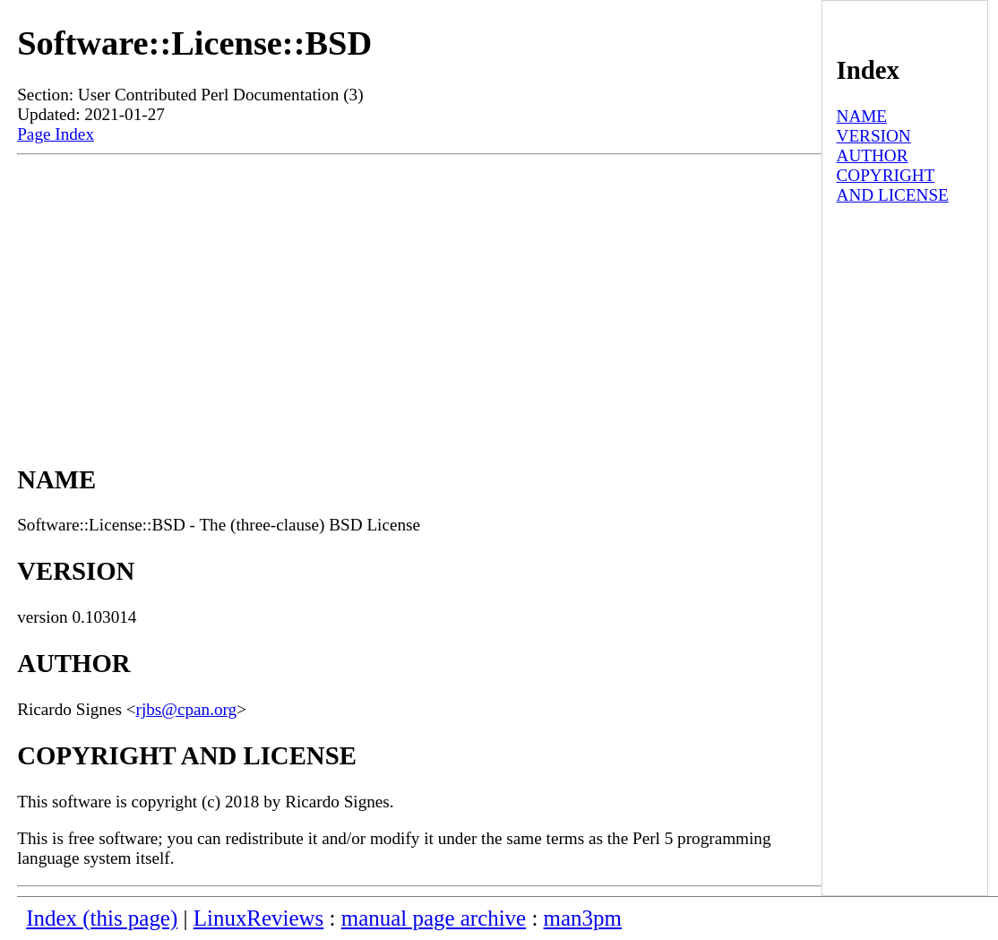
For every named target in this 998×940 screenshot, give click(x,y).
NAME (862, 116)
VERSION (874, 135)
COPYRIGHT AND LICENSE (893, 185)
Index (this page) (101, 918)
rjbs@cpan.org (186, 709)
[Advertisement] (419, 289)
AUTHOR (872, 155)
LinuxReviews (259, 918)
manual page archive (433, 918)
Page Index (55, 134)
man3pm (583, 918)
